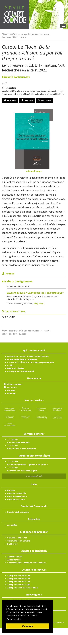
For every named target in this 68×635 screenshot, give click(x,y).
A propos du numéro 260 (18, 575)
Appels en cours (14, 556)
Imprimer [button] (10, 100)
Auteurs (11, 490)
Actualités (12, 524)
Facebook (12, 387)
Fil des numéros (14, 384)
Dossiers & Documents (18, 512)
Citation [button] (27, 100)
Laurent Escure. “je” (35, 292)
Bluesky (11, 390)
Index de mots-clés (16, 493)
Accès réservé (57, 622)
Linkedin (11, 393)
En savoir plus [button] (14, 619)
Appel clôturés (14, 559)
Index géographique (17, 496)
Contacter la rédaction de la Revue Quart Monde (30, 362)
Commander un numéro (18, 540)
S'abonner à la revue (17, 537)
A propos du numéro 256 (18, 581)
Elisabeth (16, 76)
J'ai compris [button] (27, 626)
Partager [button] (44, 100)
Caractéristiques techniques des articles (26, 562)
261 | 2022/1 (39, 303)
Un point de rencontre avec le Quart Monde (28, 356)
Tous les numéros (34, 476)
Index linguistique (16, 499)
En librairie (12, 543)
